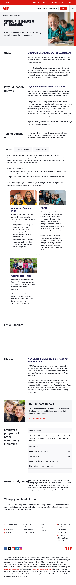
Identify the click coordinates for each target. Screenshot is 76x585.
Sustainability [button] (34, 456)
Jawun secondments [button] (36, 471)
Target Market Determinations (42, 569)
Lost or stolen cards (58, 2)
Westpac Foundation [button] (23, 150)
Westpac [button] (9, 150)
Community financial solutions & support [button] (43, 461)
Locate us (45, 2)
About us (5, 15)
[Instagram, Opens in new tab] (20, 550)
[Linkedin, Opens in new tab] (17, 548)
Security (43, 524)
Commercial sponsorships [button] (38, 451)
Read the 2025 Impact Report (38, 418)
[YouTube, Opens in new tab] (13, 548)
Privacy (43, 530)
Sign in (63, 8)
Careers (8, 533)
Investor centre (28, 530)
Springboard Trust (21, 275)
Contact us (37, 2)
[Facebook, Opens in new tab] (5, 548)
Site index (61, 535)
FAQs (42, 527)
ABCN (43, 208)
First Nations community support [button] (41, 466)
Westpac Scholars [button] (40, 150)
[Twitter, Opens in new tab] (9, 548)
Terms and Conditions (11, 569)
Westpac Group (28, 533)
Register (70, 2)
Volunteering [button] (33, 447)
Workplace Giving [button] (35, 430)
